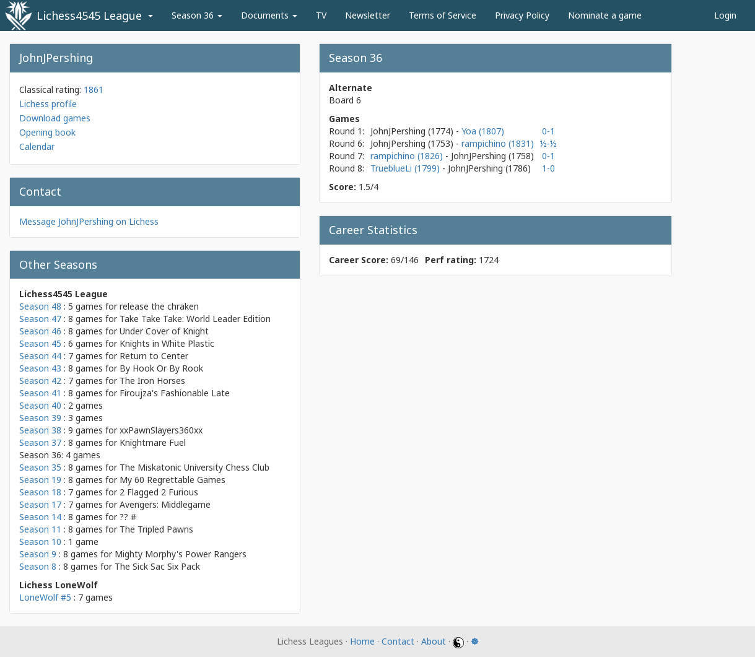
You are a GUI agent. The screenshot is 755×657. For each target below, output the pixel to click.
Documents (269, 15)
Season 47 (40, 318)
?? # (128, 517)
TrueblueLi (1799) (406, 168)
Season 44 (40, 356)
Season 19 (40, 479)
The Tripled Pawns (156, 529)
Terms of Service (442, 15)
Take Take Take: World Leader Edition (195, 318)
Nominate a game (605, 15)
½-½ (548, 143)
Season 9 (37, 554)
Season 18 (40, 492)
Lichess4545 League (89, 15)
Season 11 (40, 529)
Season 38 (40, 430)
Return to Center (154, 356)
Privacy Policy (522, 15)
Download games (54, 118)
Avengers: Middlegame (165, 504)
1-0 (548, 168)
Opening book (47, 132)
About (433, 641)
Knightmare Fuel (153, 442)
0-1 (548, 131)
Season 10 (40, 541)
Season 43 (40, 368)
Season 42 (40, 380)
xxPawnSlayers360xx (161, 430)
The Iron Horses (152, 380)
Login (725, 15)
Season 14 (40, 517)
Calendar (37, 146)
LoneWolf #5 (45, 597)
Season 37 (40, 442)
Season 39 (40, 418)
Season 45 (40, 343)
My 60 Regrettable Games (172, 479)
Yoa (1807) (482, 131)
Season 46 (40, 331)
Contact (398, 641)
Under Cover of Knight (164, 331)
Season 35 (40, 467)
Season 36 (197, 15)
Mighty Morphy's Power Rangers (181, 554)
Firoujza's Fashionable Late (175, 393)
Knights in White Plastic (167, 343)
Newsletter (367, 15)
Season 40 (40, 405)
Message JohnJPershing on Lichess (89, 221)
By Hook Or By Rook (161, 368)
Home (362, 641)
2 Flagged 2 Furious (159, 492)
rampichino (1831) (497, 143)
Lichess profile (48, 104)
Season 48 (40, 306)
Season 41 (40, 393)
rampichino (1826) (407, 156)
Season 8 (37, 566)
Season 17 (40, 504)
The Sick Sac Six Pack (157, 566)
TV (321, 15)
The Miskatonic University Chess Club (194, 467)
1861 (93, 89)
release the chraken (159, 306)
